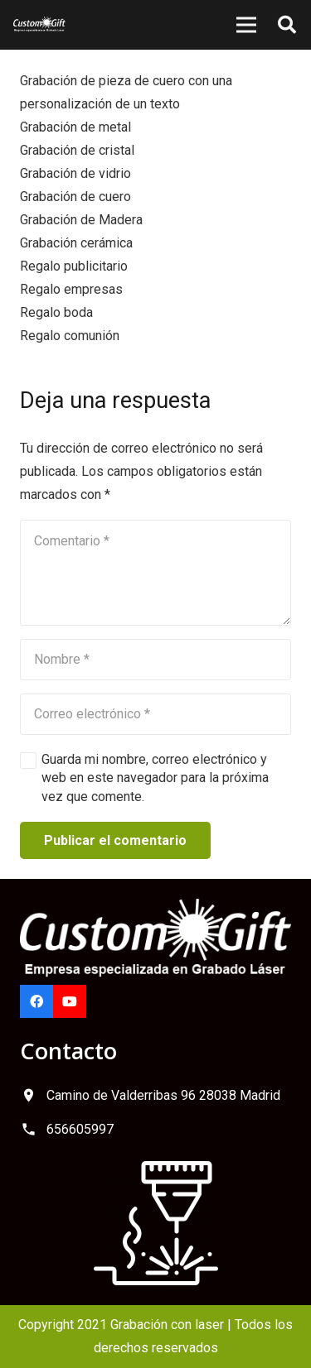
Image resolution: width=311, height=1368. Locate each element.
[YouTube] (69, 1001)
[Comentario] (155, 573)
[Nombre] (155, 659)
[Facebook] (36, 1001)
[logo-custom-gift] (39, 25)
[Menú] (246, 25)
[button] (287, 25)
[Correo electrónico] (155, 714)
